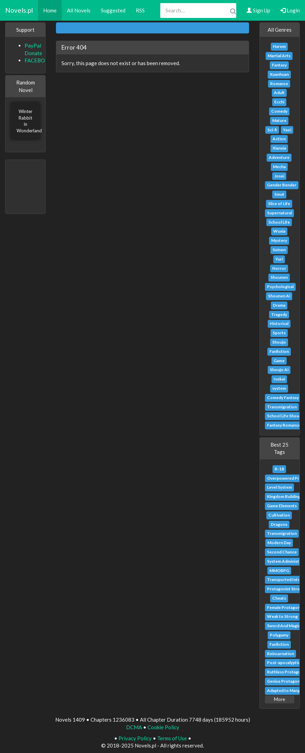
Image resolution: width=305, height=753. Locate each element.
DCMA (134, 727)
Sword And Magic (283, 625)
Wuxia (279, 231)
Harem (279, 46)
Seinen (279, 249)
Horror (279, 268)
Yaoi (287, 129)
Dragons (279, 524)
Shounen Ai (279, 295)
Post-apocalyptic (283, 662)
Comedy (279, 111)
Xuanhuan (279, 74)
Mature (279, 120)
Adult (279, 92)
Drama (279, 305)
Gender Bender (281, 184)
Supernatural (279, 212)
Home (50, 10)
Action (279, 138)
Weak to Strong (282, 616)
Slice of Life (279, 203)
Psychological (280, 286)
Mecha (279, 166)
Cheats (279, 598)
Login (290, 10)
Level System (279, 487)
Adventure (279, 157)
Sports (279, 332)
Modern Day (279, 542)
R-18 (279, 468)
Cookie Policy (163, 727)
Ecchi (279, 101)
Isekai (279, 378)
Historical (279, 323)
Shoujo (279, 342)
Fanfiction (279, 351)
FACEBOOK (39, 60)
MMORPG (279, 570)
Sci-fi (272, 129)
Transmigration (282, 406)
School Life (279, 222)
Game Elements (282, 505)
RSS (140, 10)
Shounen (279, 277)
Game (279, 360)
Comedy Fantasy (283, 397)
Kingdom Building (284, 496)
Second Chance (282, 551)
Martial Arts (279, 55)
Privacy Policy (135, 738)
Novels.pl (19, 10)
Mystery (279, 240)
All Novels (78, 10)
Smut (279, 194)
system (279, 388)
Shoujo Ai (279, 369)
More (279, 699)
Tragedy (279, 314)
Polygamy (279, 635)
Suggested (113, 10)
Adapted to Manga (284, 690)
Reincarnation (280, 653)
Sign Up (258, 10)
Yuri (279, 259)
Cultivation (279, 515)
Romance (279, 83)
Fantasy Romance (284, 425)
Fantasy (279, 65)
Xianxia (279, 148)
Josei (279, 176)
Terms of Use (172, 738)
